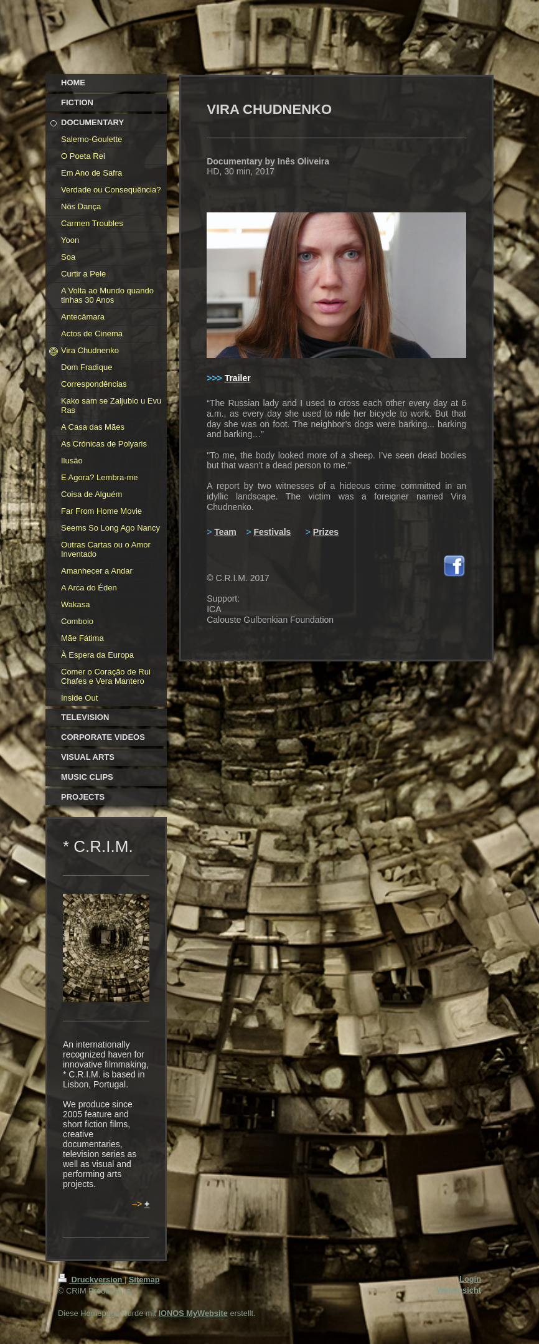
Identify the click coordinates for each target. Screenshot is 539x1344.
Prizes (326, 532)
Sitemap (144, 1279)
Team (225, 532)
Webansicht (458, 1290)
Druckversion (91, 1279)
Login (470, 1279)
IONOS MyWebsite (192, 1313)
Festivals (272, 532)
